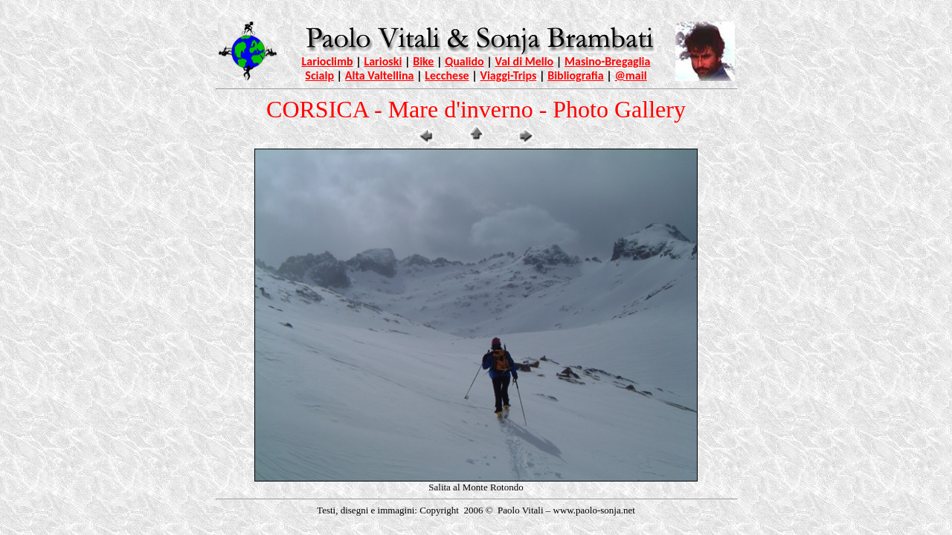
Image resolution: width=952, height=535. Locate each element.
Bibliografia (575, 75)
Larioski (383, 61)
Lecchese (447, 75)
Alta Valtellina (379, 75)
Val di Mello (524, 61)
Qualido (464, 61)
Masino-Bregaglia (607, 61)
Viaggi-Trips (508, 75)
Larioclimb (327, 61)
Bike (423, 61)
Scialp (319, 75)
